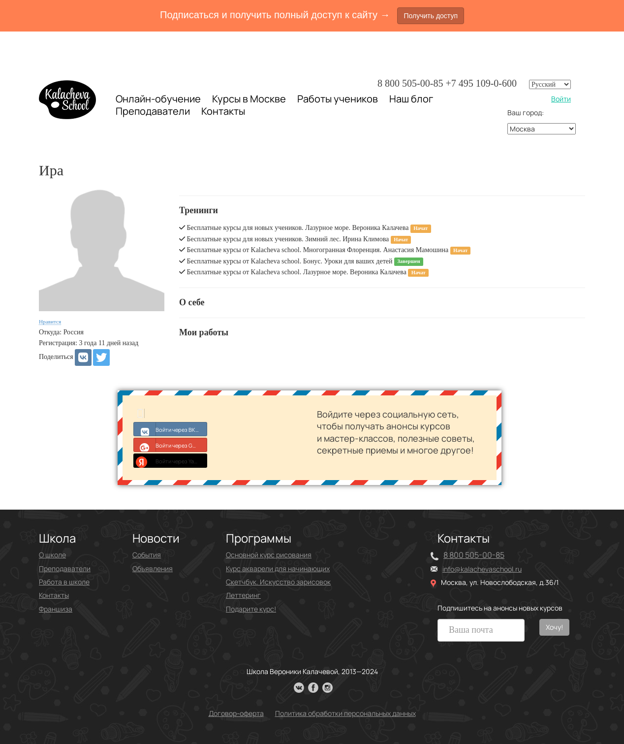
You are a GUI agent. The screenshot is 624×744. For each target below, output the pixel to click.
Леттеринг (243, 595)
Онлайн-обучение (158, 98)
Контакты (223, 111)
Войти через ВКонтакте (170, 429)
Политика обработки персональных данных (345, 713)
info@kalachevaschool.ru (482, 569)
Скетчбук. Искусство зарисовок (278, 581)
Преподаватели (153, 111)
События (146, 554)
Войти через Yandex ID (170, 460)
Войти (561, 98)
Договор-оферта (236, 713)
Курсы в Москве (249, 99)
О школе (52, 554)
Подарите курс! (251, 609)
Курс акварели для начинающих (278, 568)
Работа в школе (64, 581)
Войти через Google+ (170, 445)
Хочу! (554, 627)
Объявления (152, 568)
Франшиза (55, 609)
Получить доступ (431, 16)
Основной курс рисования (269, 554)
